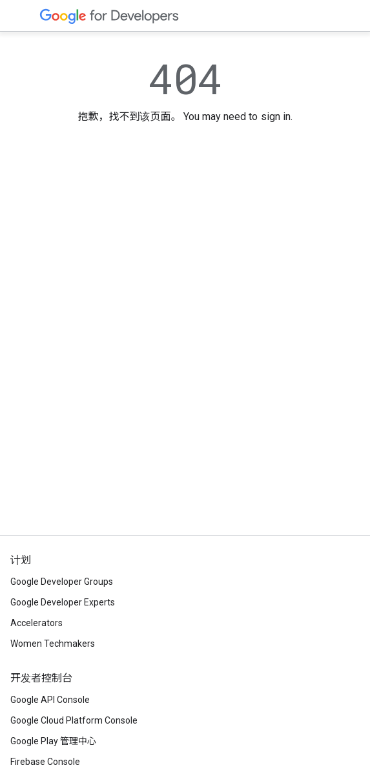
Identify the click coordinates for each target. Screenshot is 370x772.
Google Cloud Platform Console (74, 720)
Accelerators (36, 623)
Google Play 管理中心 (53, 741)
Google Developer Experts (62, 602)
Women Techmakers (52, 643)
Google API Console (50, 700)
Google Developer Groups (61, 581)
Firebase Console (45, 762)
